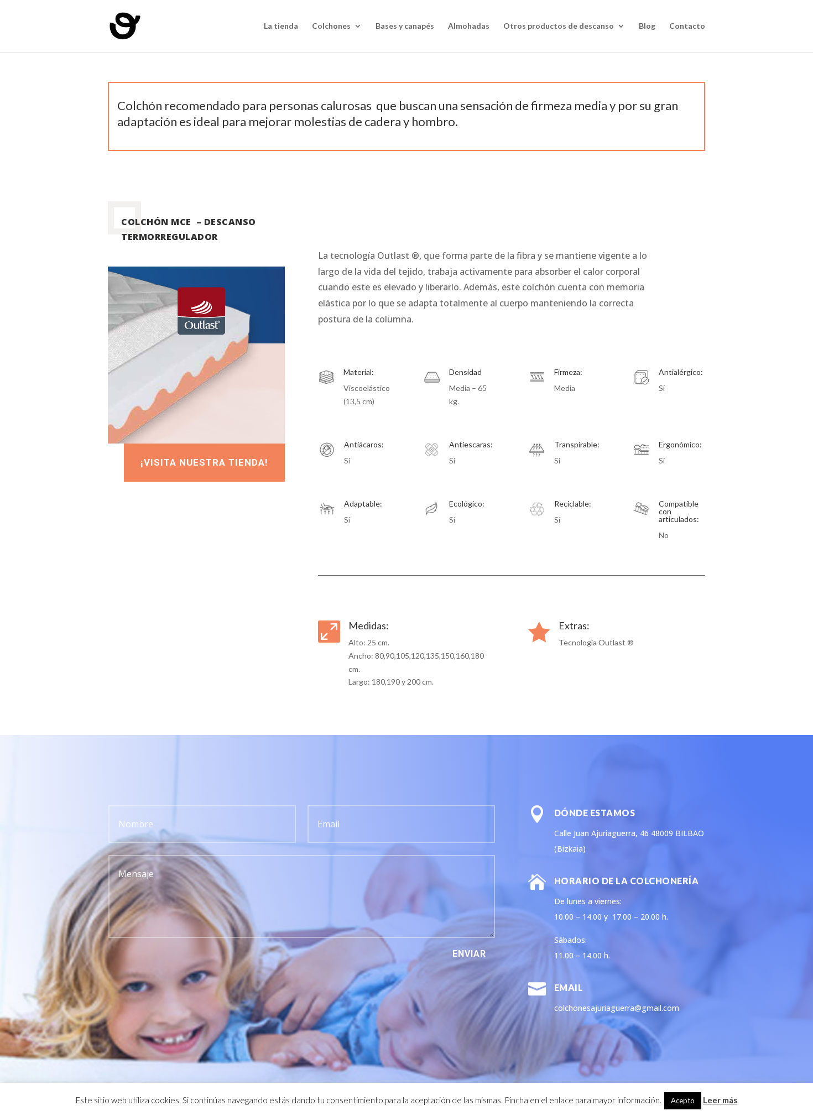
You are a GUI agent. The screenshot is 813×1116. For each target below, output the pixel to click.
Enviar (469, 953)
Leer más (720, 1100)
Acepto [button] (683, 1100)
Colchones (331, 26)
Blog (647, 26)
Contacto (687, 26)
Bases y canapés (405, 26)
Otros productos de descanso (558, 26)
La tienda (281, 26)
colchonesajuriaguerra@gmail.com (616, 1008)
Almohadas (468, 26)
